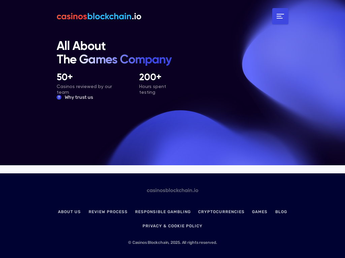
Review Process (108, 211)
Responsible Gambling (163, 211)
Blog (281, 211)
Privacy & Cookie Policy (172, 226)
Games (260, 211)
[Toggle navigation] (280, 16)
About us (69, 211)
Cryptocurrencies (221, 211)
